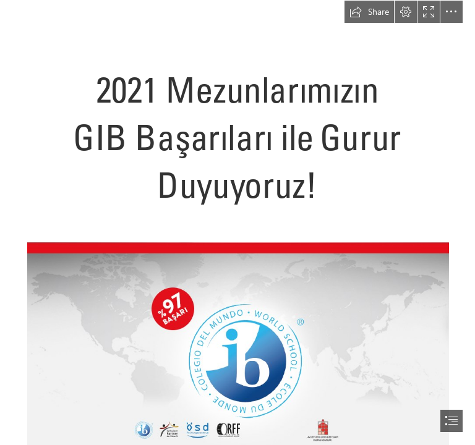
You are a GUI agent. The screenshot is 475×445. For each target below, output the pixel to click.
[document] (237, 222)
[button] (369, 12)
